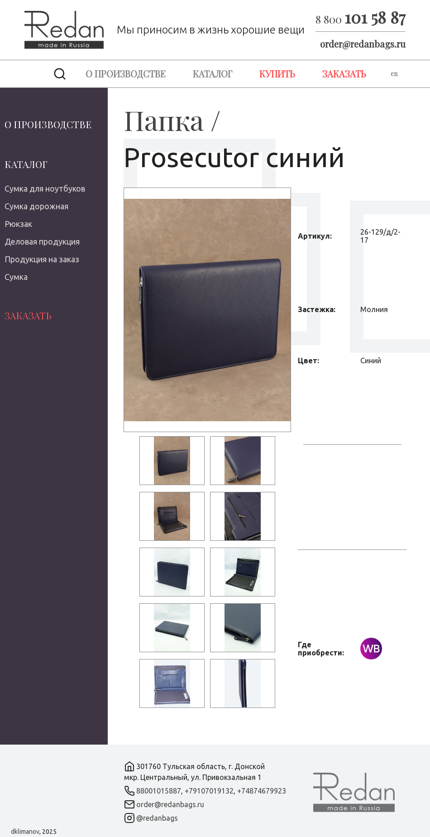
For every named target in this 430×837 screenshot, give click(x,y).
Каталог (212, 73)
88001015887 (158, 791)
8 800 (360, 19)
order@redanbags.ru (363, 44)
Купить (277, 73)
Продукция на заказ (42, 259)
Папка (164, 119)
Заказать (344, 73)
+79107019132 (209, 791)
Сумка (16, 276)
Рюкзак (18, 223)
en (394, 73)
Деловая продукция (42, 241)
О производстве (126, 73)
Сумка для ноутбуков (45, 188)
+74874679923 (261, 791)
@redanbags (157, 818)
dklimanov (25, 831)
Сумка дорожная (36, 206)
